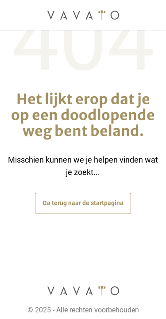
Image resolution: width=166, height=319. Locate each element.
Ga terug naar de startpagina (83, 202)
